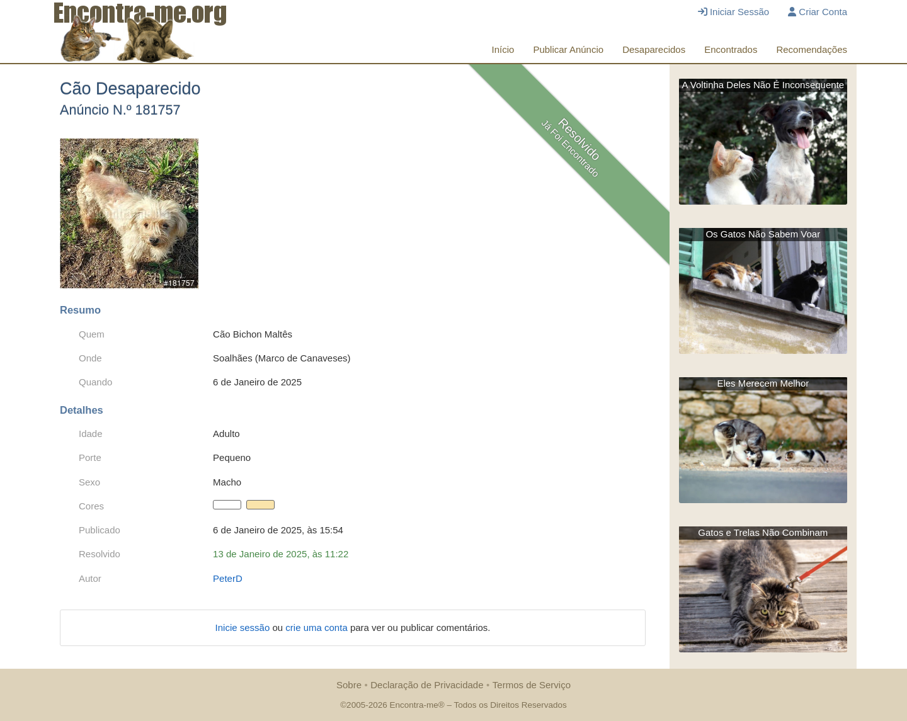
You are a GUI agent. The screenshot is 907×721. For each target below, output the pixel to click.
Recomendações (811, 49)
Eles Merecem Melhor (763, 383)
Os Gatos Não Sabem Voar (762, 234)
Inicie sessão (244, 627)
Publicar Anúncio (568, 49)
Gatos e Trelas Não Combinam (763, 532)
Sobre (349, 684)
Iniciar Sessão (733, 11)
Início (503, 49)
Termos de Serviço (532, 684)
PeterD (227, 578)
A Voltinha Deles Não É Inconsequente (763, 84)
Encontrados (730, 49)
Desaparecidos (653, 49)
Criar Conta (817, 11)
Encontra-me (413, 705)
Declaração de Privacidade (426, 684)
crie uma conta (317, 627)
